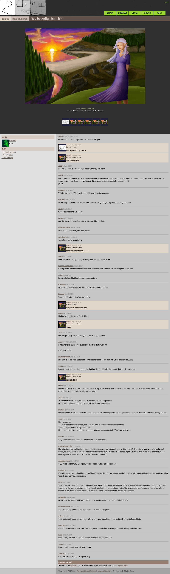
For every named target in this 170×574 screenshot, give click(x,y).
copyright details (104, 571)
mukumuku (62, 497)
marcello (12, 141)
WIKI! (159, 13)
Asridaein (61, 470)
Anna (60, 166)
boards (5, 18)
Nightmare (61, 525)
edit (77, 136)
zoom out (91, 108)
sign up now (122, 565)
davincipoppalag (64, 227)
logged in (74, 565)
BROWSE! (122, 13)
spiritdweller (62, 237)
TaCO (60, 397)
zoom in (84, 108)
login (166, 2)
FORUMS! (147, 13)
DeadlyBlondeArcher (65, 266)
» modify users (7, 155)
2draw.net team (83, 571)
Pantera (61, 436)
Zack (60, 332)
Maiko (60, 275)
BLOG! (135, 13)
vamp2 (60, 544)
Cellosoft (93, 571)
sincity (60, 366)
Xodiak (60, 175)
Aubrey (60, 516)
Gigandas (61, 284)
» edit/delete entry (9, 152)
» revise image (7, 158)
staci (60, 209)
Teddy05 (61, 553)
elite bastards (20, 18)
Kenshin (61, 190)
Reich (60, 534)
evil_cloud (61, 199)
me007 (60, 218)
